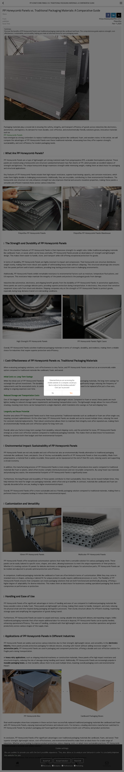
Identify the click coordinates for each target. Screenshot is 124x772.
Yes (71, 393)
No (53, 393)
